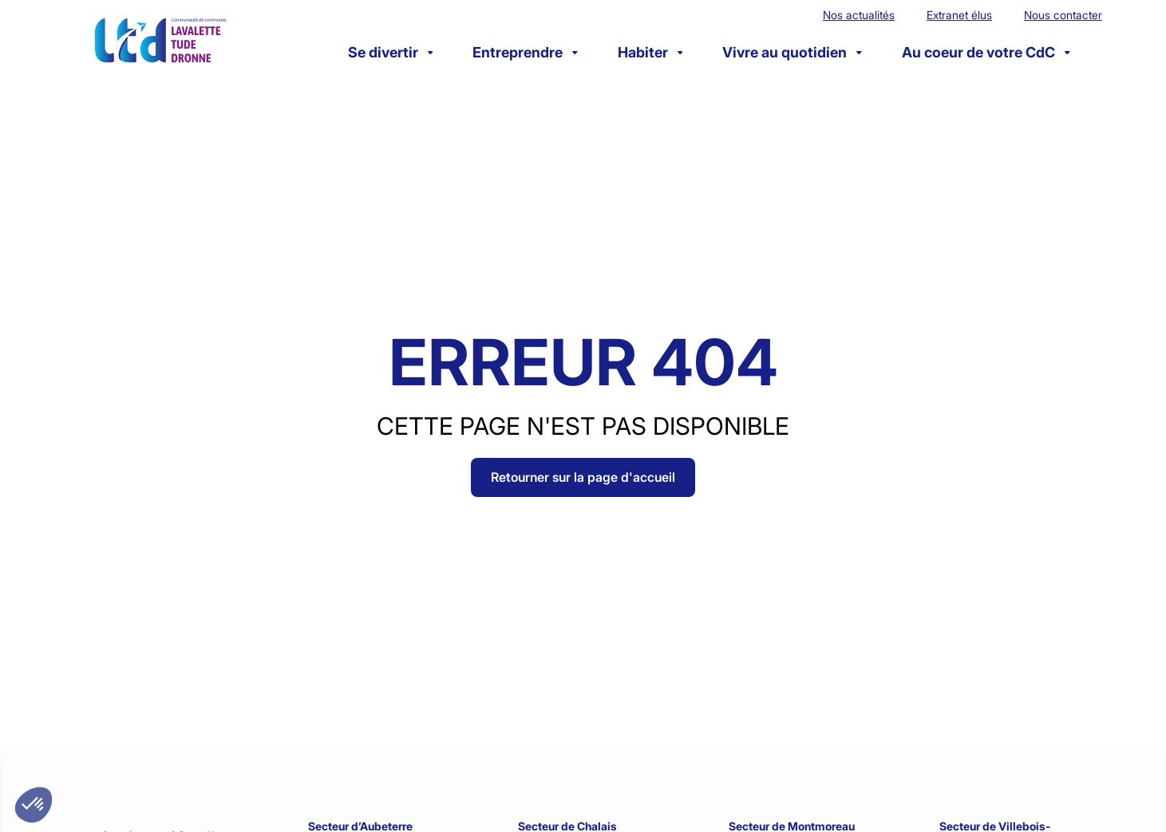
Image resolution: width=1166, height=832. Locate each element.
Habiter (650, 52)
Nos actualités (859, 15)
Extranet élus (959, 15)
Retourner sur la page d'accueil (583, 477)
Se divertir (390, 52)
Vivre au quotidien (792, 52)
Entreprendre (525, 52)
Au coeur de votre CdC (986, 52)
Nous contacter (1063, 15)
